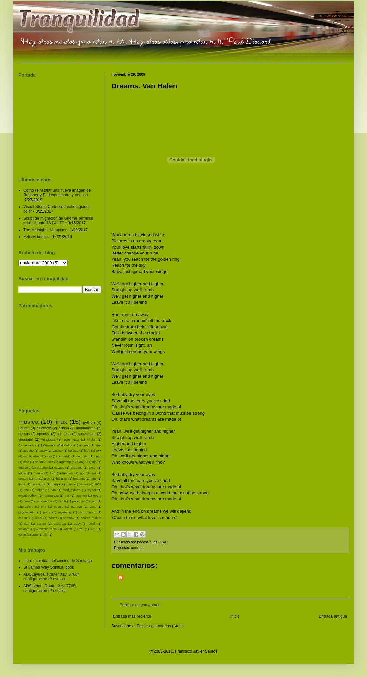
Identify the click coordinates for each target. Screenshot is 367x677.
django (81, 462)
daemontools (44, 462)
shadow (68, 518)
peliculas (78, 501)
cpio (26, 462)
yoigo (22, 534)
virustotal (25, 439)
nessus (24, 434)
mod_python (71, 490)
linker (40, 490)
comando (64, 456)
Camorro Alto (27, 445)
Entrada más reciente (132, 616)
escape (59, 467)
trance (41, 523)
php (43, 506)
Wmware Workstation (58, 445)
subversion (86, 434)
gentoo (23, 478)
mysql (91, 490)
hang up (62, 478)
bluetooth (43, 428)
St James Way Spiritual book (48, 567)
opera (97, 495)
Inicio (235, 616)
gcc (82, 473)
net (67, 495)
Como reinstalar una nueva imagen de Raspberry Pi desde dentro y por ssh (57, 192)
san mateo (87, 512)
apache (28, 450)
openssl (43, 434)
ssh (26, 523)
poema (58, 506)
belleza (73, 450)
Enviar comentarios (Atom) (160, 626)
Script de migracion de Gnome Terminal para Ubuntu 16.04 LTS (58, 220)
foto (52, 473)
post (93, 506)
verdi (92, 523)
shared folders (91, 518)
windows (48, 439)
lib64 (98, 484)
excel (92, 467)
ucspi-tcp (60, 523)
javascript (38, 484)
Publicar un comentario (140, 605)
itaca (21, 484)
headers (79, 478)
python (89, 422)
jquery (68, 484)
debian (63, 428)
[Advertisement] (163, 583)
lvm (53, 490)
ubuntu (23, 428)
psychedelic (26, 512)
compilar (82, 456)
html (93, 478)
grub (47, 478)
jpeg (55, 484)
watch (68, 529)
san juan (64, 434)
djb (94, 462)
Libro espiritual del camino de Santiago (57, 560)
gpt (36, 478)
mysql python (27, 495)
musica (136, 548)
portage (76, 506)
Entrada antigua (333, 616)
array (43, 450)
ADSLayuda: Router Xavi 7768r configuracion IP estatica (51, 576)
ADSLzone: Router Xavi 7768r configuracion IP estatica (50, 588)
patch (62, 501)
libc (26, 490)
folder (22, 473)
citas (48, 456)
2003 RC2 (71, 439)
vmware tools (47, 529)
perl (93, 501)
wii (81, 529)
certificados (31, 456)
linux (60, 421)
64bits (91, 439)
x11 (93, 529)
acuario (84, 445)
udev (77, 523)
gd (94, 473)
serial (38, 518)
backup (58, 450)
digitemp (65, 462)
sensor (23, 518)
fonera (38, 473)
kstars (83, 484)
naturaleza (51, 495)
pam (26, 501)
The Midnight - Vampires (44, 230)
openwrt (81, 495)
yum (35, 534)
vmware (24, 529)
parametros (44, 501)
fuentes (67, 473)
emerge (42, 467)
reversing (64, 512)
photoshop (25, 506)
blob (87, 450)
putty (46, 512)
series (53, 518)
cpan (97, 456)
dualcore (24, 467)
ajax (98, 445)
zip (45, 534)
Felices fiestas (36, 236)
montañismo (86, 428)
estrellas (76, 467)
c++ (98, 450)
